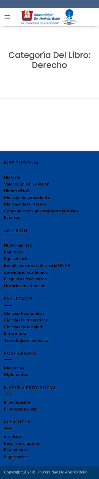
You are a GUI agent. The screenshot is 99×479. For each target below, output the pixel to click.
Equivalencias (17, 258)
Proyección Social (21, 408)
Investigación (17, 401)
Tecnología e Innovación (27, 340)
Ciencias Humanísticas (26, 319)
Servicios (13, 436)
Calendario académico (26, 272)
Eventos (12, 217)
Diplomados (16, 374)
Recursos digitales (22, 443)
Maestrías (14, 367)
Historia (12, 176)
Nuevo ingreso (18, 244)
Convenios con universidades (32, 210)
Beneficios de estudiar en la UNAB (37, 265)
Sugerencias (16, 456)
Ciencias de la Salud (23, 326)
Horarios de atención (24, 285)
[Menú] (7, 17)
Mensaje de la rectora (25, 203)
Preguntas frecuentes (25, 278)
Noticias (70, 210)
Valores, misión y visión (26, 183)
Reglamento (16, 449)
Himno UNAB (17, 190)
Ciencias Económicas (24, 313)
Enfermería (15, 333)
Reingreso (14, 251)
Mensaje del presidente (27, 197)
